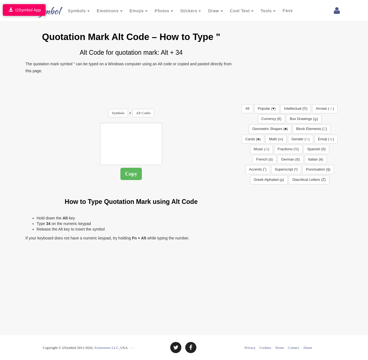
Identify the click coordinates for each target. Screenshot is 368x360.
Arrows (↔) (325, 108)
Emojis (130, 10)
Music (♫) (261, 149)
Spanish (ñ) (316, 149)
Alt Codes (143, 113)
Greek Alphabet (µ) (269, 180)
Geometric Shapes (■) (270, 129)
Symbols (70, 10)
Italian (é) (315, 159)
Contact (293, 348)
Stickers (182, 10)
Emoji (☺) (326, 139)
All (247, 108)
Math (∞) (276, 139)
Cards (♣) (253, 139)
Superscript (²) (286, 169)
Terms (279, 348)
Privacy (250, 348)
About (307, 348)
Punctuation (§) (318, 169)
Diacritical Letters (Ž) (309, 180)
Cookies (265, 348)
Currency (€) (271, 119)
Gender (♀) (301, 139)
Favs (280, 10)
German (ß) (290, 159)
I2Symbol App (24, 10)
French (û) (264, 159)
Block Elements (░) (311, 129)
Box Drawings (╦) (304, 119)
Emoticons (101, 10)
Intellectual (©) (295, 108)
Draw (207, 10)
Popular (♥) (267, 108)
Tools (260, 10)
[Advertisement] (131, 89)
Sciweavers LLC (106, 348)
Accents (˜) (257, 169)
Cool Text (233, 10)
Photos (156, 10)
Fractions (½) (288, 149)
